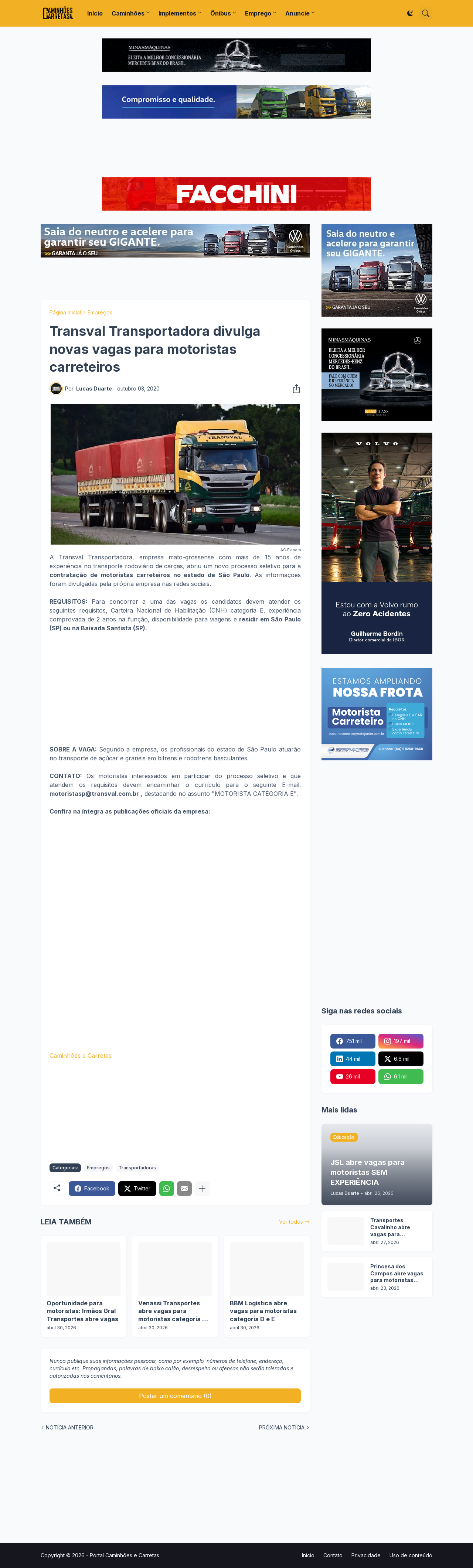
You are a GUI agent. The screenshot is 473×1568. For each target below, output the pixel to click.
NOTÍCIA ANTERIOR (69, 1427)
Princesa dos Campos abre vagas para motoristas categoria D (396, 1273)
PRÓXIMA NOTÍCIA (281, 1427)
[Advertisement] (236, 149)
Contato (333, 1555)
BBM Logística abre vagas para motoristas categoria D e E (263, 1311)
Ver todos (291, 1221)
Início (95, 13)
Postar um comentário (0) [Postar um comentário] (175, 1396)
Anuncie (297, 13)
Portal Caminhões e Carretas (124, 1555)
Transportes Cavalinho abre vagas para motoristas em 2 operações (392, 1227)
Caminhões (128, 13)
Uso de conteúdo (410, 1555)
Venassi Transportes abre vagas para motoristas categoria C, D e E (173, 1311)
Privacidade (366, 1555)
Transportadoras (137, 1167)
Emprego (258, 13)
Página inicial (65, 312)
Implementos (177, 13)
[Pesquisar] (425, 13)
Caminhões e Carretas (81, 1055)
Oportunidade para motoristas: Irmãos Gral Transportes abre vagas (82, 1311)
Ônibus (220, 13)
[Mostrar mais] (202, 1188)
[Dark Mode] (410, 13)
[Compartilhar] (294, 388)
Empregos (100, 312)
